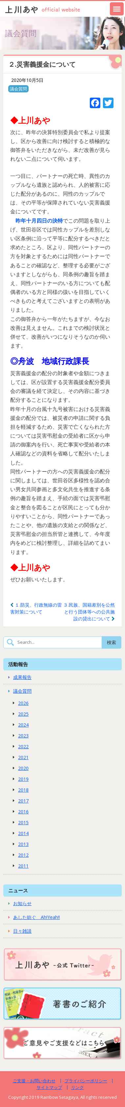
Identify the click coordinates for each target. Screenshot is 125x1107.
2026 (23, 703)
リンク (77, 1087)
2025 (23, 714)
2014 (23, 833)
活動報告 (18, 664)
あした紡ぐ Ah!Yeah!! (36, 917)
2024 (23, 725)
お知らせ (22, 903)
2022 (23, 746)
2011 (23, 866)
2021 (23, 757)
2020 (23, 768)
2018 (23, 790)
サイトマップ (49, 1087)
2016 (23, 811)
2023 (23, 736)
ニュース (18, 890)
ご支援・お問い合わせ (34, 1081)
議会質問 (18, 89)
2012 (23, 855)
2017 (23, 801)
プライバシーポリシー (85, 1081)
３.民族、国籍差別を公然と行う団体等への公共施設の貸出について (89, 612)
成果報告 (22, 677)
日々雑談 (22, 931)
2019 (23, 779)
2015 (23, 822)
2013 (23, 844)
